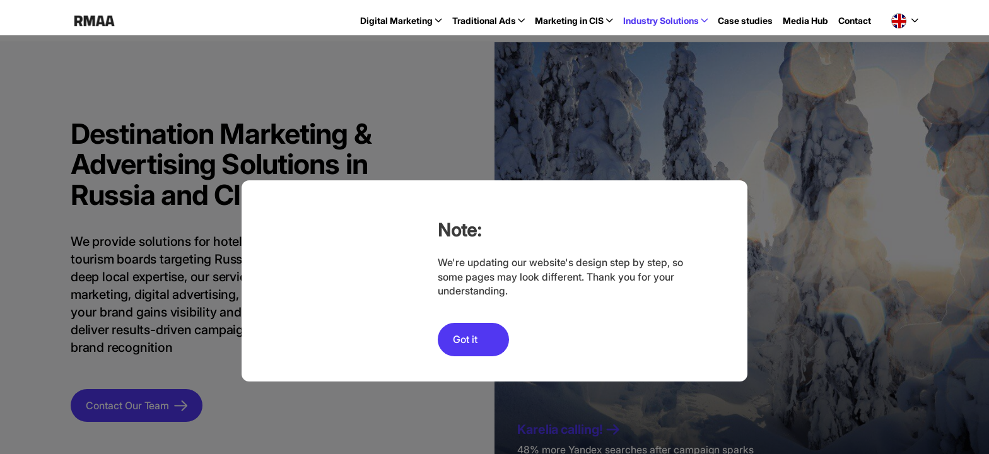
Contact (854, 20)
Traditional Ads (484, 20)
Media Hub (805, 20)
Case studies (745, 20)
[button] (904, 20)
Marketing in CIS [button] (569, 20)
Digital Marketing (396, 20)
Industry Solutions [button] (661, 20)
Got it (465, 339)
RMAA (94, 21)
